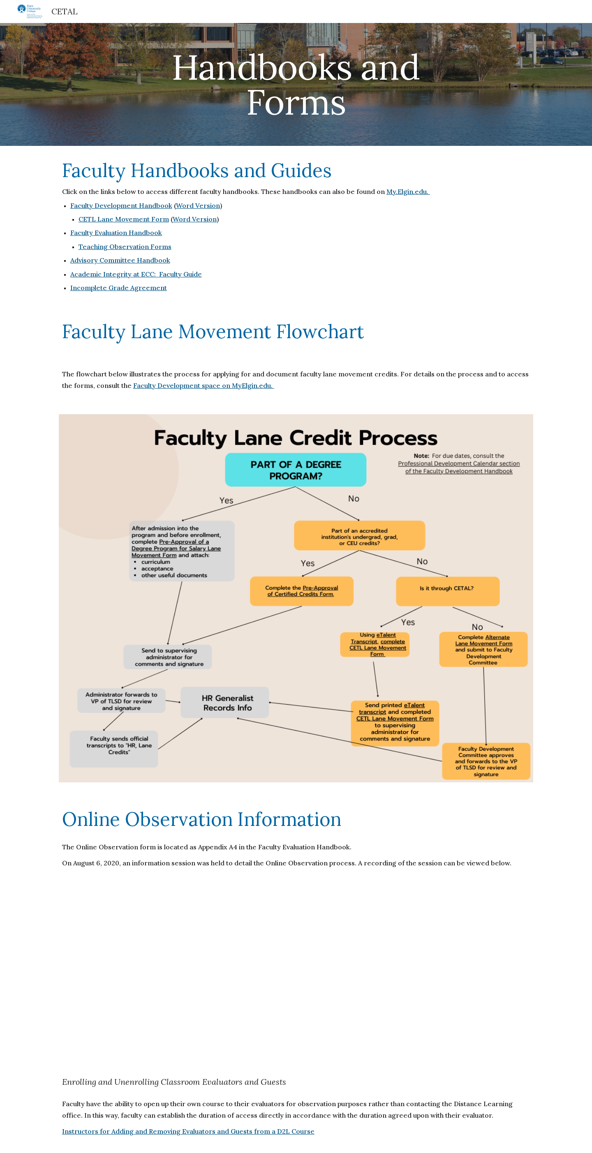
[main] (296, 84)
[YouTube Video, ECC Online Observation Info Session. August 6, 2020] (296, 973)
